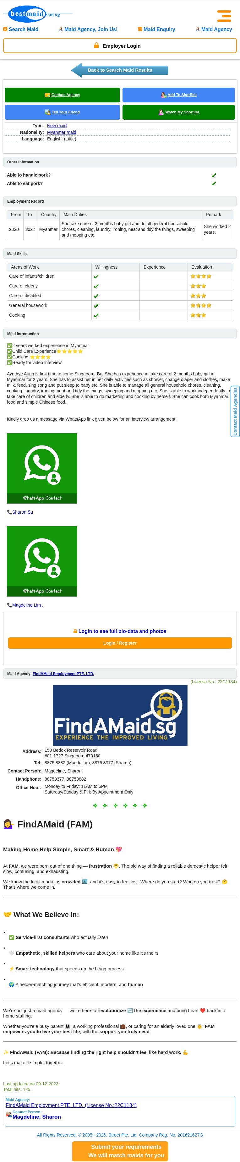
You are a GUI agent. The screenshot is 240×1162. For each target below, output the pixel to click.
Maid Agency (214, 29)
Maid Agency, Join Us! (88, 29)
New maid (57, 125)
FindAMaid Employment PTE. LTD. (63, 674)
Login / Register (120, 643)
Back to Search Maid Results (120, 70)
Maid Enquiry (156, 29)
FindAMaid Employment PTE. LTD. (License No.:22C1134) (71, 1105)
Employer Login (117, 45)
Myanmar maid (61, 132)
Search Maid (20, 29)
